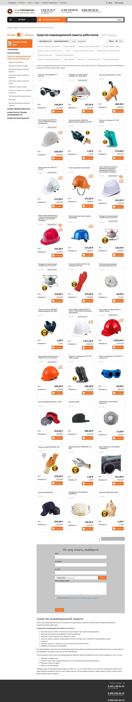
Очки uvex (81, 59)
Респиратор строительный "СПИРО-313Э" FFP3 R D (108, 217)
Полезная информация (49, 3)
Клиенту (21, 3)
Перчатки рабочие (16, 62)
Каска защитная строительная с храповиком (80, 217)
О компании (12, 3)
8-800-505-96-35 (48, 10)
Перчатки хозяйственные (111, 59)
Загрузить (102, 578)
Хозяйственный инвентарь (18, 109)
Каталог (26, 19)
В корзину (58, 111)
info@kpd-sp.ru (47, 12)
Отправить (59, 610)
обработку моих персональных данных (84, 598)
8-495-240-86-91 (69, 10)
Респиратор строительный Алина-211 (108, 402)
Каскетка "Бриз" (74, 402)
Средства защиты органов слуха (19, 82)
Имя (57, 553)
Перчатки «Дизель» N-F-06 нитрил (109, 121)
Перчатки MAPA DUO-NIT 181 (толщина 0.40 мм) (79, 265)
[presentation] (88, 604)
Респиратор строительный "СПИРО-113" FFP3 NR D (78, 75)
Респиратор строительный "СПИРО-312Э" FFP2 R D (47, 265)
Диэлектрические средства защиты (19, 104)
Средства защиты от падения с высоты (20, 91)
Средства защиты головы (18, 66)
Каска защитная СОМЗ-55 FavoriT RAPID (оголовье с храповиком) (47, 121)
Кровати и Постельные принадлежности (17, 113)
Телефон (59, 561)
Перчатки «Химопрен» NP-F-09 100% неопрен (80, 357)
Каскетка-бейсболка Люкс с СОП (50, 402)
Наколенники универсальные (20, 96)
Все (120, 41)
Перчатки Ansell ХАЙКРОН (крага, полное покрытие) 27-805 (80, 121)
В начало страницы (116, 683)
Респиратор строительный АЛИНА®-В (78, 493)
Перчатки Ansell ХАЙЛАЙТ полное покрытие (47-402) (47, 310)
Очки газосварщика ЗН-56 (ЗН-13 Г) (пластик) (111, 357)
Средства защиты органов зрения (19, 70)
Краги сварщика (69, 59)
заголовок (81, 41)
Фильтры (29, 35)
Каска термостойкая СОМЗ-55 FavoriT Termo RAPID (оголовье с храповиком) (80, 311)
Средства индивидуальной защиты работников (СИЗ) (19, 57)
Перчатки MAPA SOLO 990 (108, 492)
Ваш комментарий (62, 581)
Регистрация (119, 3)
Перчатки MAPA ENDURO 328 (48, 447)
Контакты (63, 3)
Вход (110, 3)
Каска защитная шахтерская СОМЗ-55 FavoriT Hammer (48, 357)
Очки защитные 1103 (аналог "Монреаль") (109, 447)
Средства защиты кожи (18, 87)
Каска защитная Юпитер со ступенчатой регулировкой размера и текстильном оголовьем (48, 217)
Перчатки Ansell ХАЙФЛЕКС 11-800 (80, 447)
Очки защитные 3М (94, 59)
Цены (37, 3)
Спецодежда (12, 49)
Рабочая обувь (13, 53)
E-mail (58, 569)
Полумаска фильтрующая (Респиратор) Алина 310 (108, 265)
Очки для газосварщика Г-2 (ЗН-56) (48, 75)
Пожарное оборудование (18, 118)
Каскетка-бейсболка (45, 492)
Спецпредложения (53, 19)
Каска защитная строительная (79, 168)
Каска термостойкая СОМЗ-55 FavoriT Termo (110, 310)
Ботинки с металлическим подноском (49, 59)
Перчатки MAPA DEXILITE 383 (110, 75)
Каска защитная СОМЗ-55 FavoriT (47, 168)
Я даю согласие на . (77, 598)
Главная (9, 27)
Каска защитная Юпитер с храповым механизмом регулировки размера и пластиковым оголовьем (108, 169)
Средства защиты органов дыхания (19, 76)
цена (74, 41)
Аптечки (12, 99)
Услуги (30, 3)
